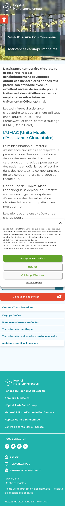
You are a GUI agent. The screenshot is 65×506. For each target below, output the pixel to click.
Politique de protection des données (27, 488)
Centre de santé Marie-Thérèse (24, 426)
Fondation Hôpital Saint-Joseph (25, 390)
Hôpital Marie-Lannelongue (22, 419)
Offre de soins (23, 37)
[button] (60, 222)
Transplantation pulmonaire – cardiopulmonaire (29, 336)
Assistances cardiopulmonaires (20, 343)
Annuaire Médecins (17, 398)
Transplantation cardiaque (17, 329)
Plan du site (12, 478)
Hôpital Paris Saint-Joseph (21, 405)
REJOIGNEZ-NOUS (20, 463)
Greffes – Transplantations (43, 37)
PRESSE (14, 457)
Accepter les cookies (32, 258)
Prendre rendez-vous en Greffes (20, 322)
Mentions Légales (34, 282)
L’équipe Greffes (11, 315)
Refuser (32, 266)
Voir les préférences (32, 275)
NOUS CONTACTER (15, 438)
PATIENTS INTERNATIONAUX (25, 470)
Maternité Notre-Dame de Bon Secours (29, 412)
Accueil (11, 37)
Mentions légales (15, 483)
